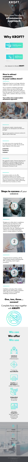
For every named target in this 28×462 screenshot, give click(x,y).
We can (14, 332)
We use (14, 340)
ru (15, 5)
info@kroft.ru (13, 449)
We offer (14, 336)
